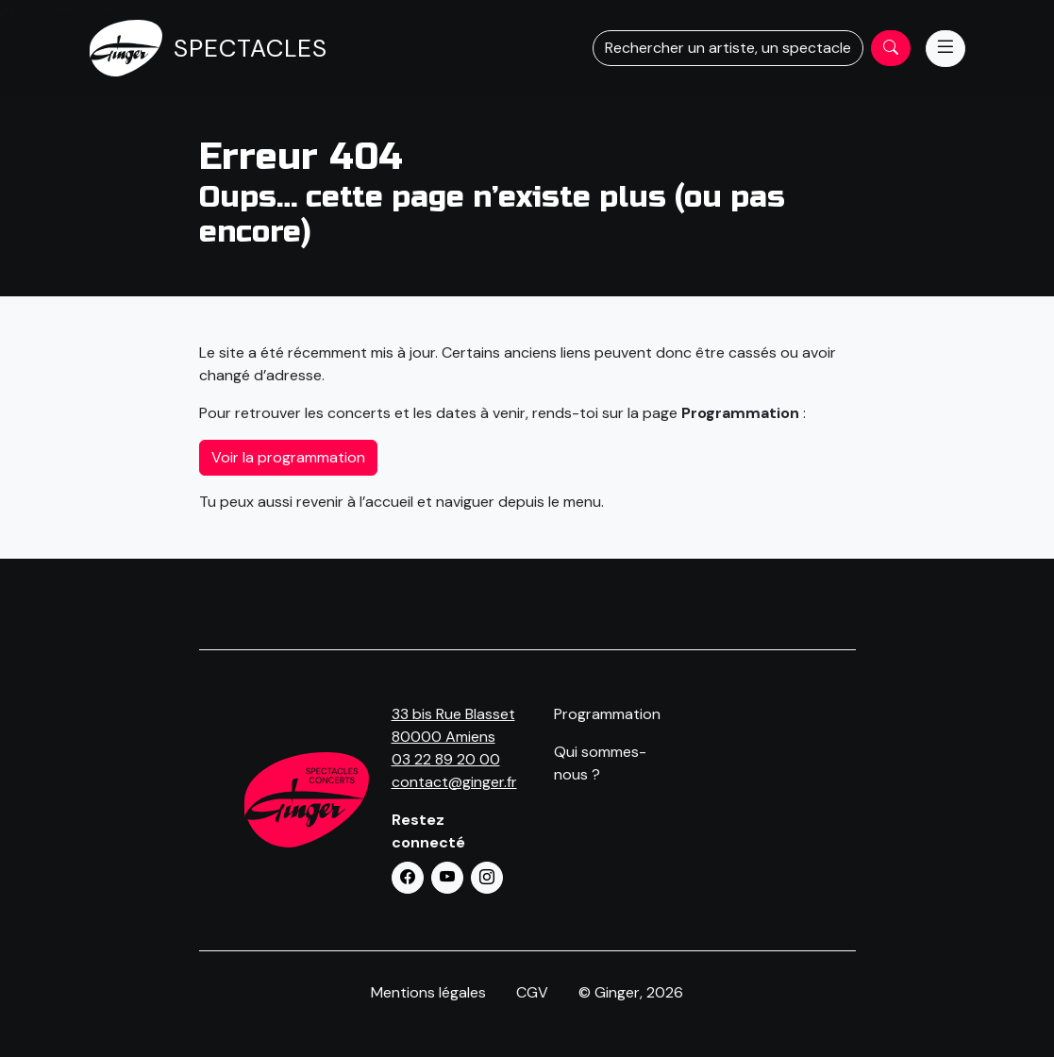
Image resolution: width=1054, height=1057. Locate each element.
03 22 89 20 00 (446, 759)
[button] (408, 878)
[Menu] (945, 48)
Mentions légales (428, 992)
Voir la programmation (288, 457)
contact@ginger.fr (454, 782)
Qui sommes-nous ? (600, 763)
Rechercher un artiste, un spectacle (728, 48)
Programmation (607, 714)
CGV (532, 992)
